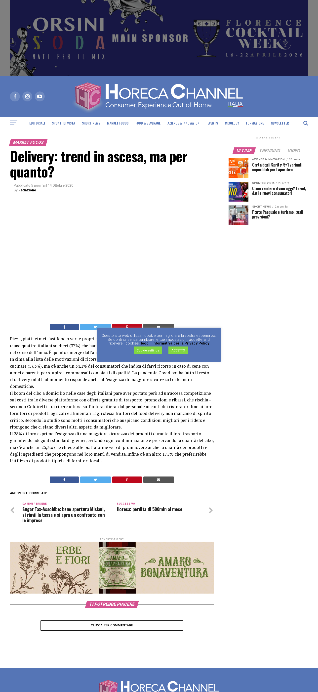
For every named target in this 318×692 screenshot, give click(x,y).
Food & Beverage (147, 123)
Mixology (232, 123)
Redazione (27, 190)
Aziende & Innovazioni (183, 123)
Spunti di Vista (63, 123)
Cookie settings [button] (148, 350)
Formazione (255, 123)
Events (212, 123)
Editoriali (37, 123)
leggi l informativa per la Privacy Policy (175, 344)
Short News (91, 123)
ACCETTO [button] (178, 350)
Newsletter (280, 123)
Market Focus (117, 123)
